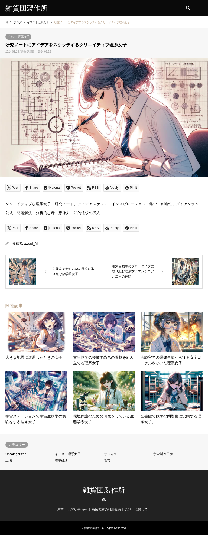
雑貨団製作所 (104, 490)
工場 (8, 460)
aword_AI (31, 244)
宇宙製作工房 (163, 454)
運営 (60, 509)
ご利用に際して (136, 509)
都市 (107, 460)
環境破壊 (61, 460)
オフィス (110, 454)
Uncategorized (15, 454)
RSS (104, 499)
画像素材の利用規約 (106, 509)
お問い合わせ (77, 509)
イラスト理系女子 (18, 36)
